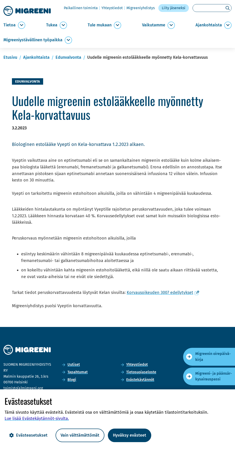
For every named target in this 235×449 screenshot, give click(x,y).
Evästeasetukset (28, 435)
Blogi (71, 379)
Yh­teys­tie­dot (112, 8)
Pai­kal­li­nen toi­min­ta (81, 8)
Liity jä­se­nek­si (173, 8)
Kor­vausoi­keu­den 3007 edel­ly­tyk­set (163, 292)
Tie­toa (9, 25)
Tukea (51, 25)
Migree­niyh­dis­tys (140, 8)
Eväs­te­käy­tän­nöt (140, 379)
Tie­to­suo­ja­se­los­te (141, 372)
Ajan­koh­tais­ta (209, 25)
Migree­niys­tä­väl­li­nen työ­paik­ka (32, 40)
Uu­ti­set (73, 364)
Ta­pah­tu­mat (77, 372)
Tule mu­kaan (100, 25)
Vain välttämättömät (80, 435)
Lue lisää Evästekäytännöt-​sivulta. (37, 418)
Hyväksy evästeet (129, 435)
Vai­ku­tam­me (153, 25)
